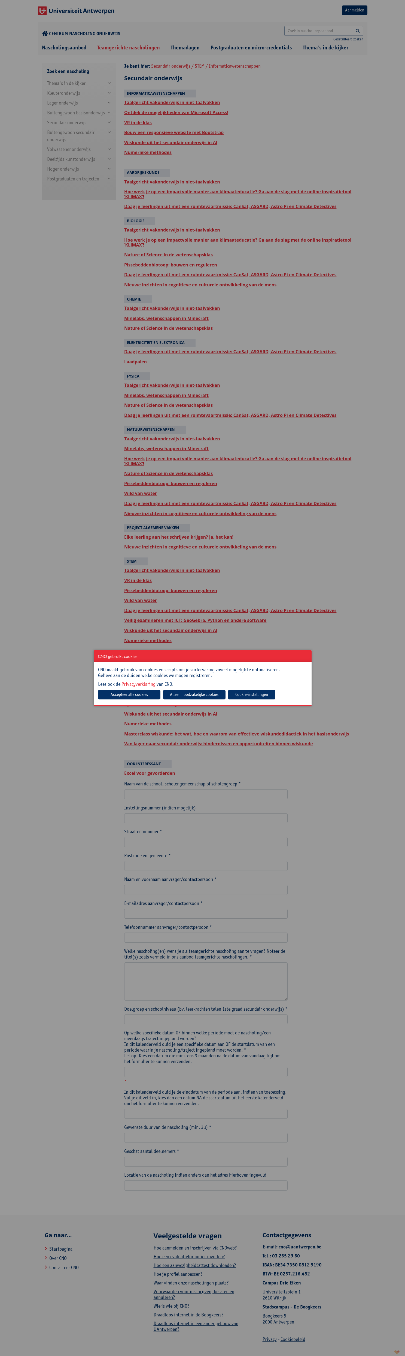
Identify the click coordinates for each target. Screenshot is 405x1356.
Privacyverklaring (138, 684)
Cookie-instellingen (251, 694)
